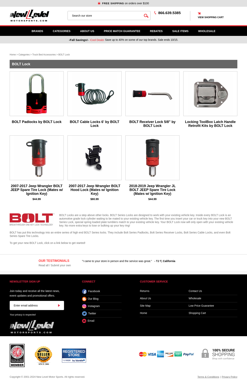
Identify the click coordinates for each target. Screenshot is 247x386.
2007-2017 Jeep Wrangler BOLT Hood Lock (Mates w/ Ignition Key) (94, 190)
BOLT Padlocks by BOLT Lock (36, 122)
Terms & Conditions (208, 376)
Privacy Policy (229, 376)
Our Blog (90, 299)
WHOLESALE (206, 31)
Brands (37, 31)
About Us (87, 31)
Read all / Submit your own (55, 265)
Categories (62, 31)
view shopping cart (211, 17)
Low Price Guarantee (201, 305)
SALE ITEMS (180, 31)
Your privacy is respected (23, 314)
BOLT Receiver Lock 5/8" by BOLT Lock (152, 124)
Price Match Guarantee (122, 31)
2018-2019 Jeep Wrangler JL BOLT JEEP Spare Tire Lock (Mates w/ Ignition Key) (152, 190)
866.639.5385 (169, 13)
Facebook (91, 291)
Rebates (156, 31)
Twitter (89, 313)
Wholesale (195, 298)
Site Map (145, 305)
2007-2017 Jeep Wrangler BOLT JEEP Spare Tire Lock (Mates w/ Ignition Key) (36, 190)
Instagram (91, 306)
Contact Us (195, 291)
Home (13, 54)
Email (88, 321)
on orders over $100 (123, 3)
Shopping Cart (197, 313)
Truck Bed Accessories (44, 54)
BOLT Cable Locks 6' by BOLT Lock (94, 124)
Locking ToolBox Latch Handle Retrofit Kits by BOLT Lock (210, 124)
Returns (144, 291)
